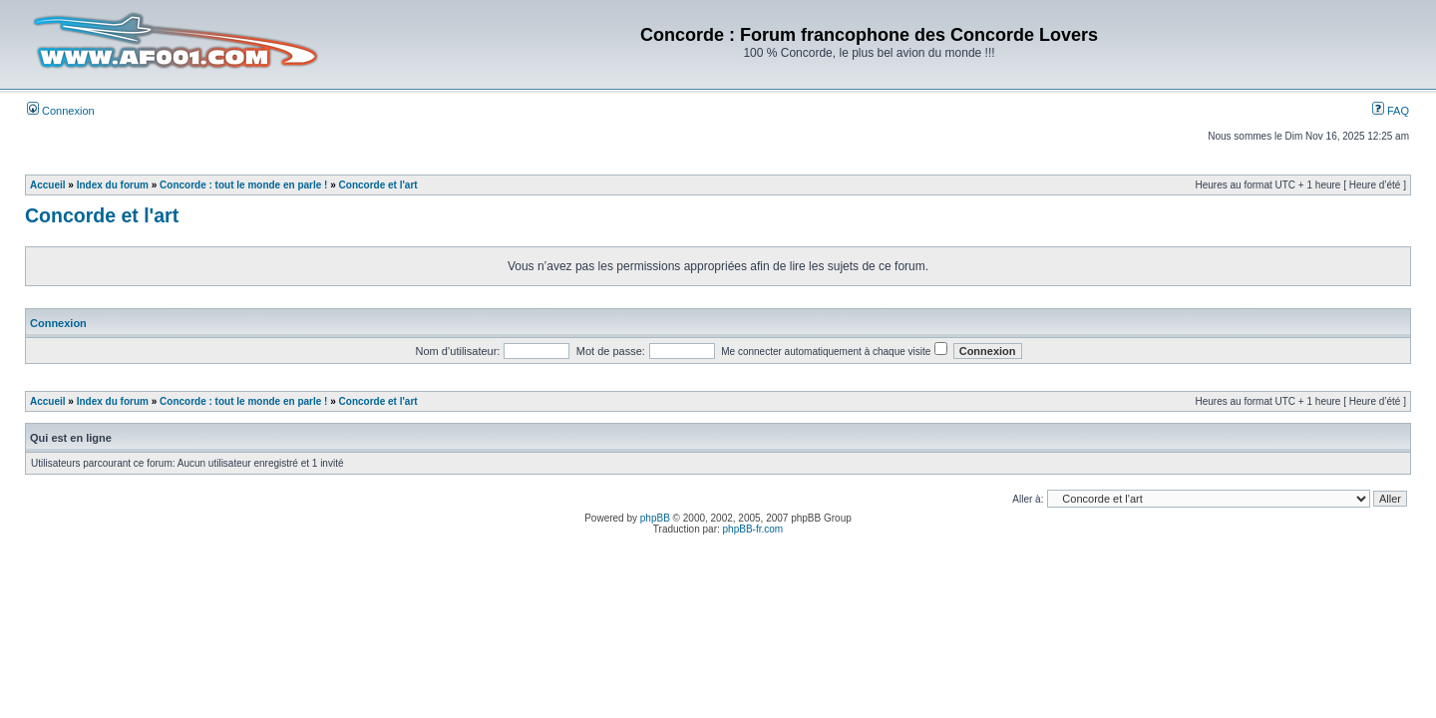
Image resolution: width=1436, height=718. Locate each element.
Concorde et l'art (378, 185)
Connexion (61, 111)
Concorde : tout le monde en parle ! (243, 185)
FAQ (1390, 111)
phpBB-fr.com (753, 529)
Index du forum (113, 185)
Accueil (48, 185)
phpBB (655, 518)
